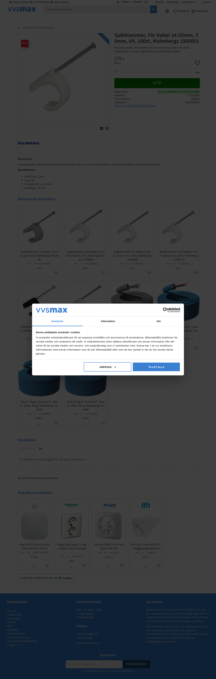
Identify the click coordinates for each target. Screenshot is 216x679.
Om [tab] (158, 321)
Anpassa (107, 366)
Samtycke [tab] (57, 321)
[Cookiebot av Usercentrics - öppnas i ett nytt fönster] (165, 309)
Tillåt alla (156, 366)
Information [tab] (108, 321)
